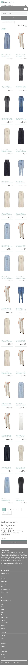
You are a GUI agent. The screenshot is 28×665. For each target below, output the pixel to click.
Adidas (2, 586)
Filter (14, 17)
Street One (3, 578)
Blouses (3, 614)
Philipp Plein (4, 581)
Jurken (2, 606)
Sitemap (3, 657)
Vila (2, 594)
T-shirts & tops (4, 617)
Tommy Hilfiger (4, 592)
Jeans (2, 612)
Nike (2, 597)
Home (2, 641)
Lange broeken (4, 622)
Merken (3, 654)
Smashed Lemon (5, 573)
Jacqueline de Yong (5, 589)
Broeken (3, 628)
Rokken (3, 620)
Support (3, 638)
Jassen (2, 609)
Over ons (3, 635)
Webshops (3, 643)
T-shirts (2, 604)
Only (2, 576)
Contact (3, 646)
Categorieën (4, 651)
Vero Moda (3, 584)
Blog (2, 649)
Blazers (3, 625)
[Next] (26, 25)
